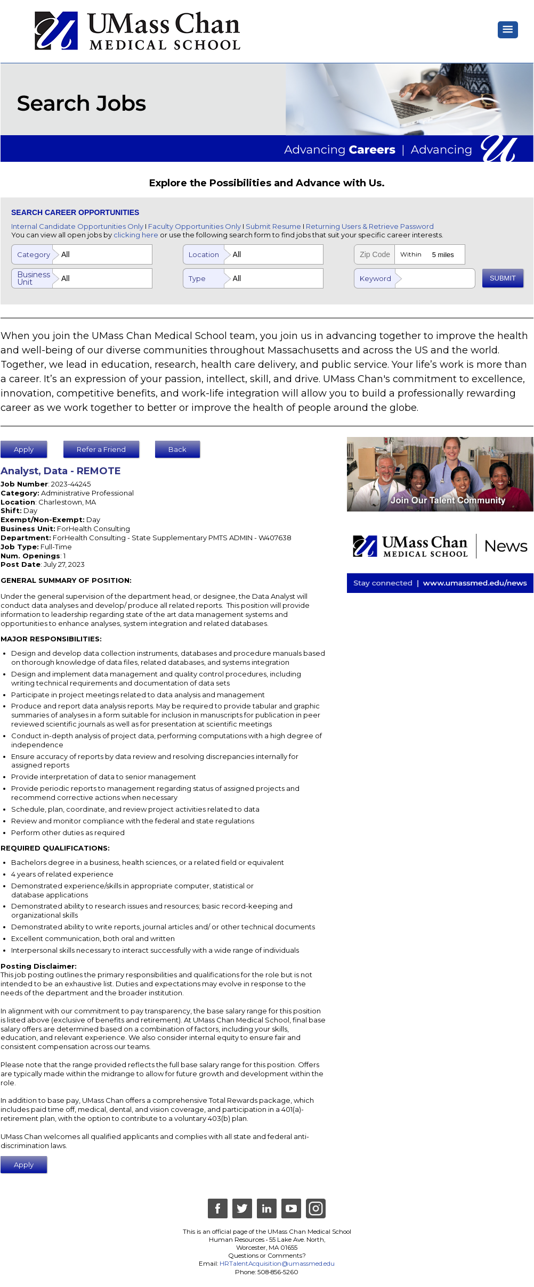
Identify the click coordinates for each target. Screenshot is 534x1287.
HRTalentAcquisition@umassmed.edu (277, 1263)
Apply (24, 449)
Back (177, 449)
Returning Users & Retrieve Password (370, 226)
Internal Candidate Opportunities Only (77, 226)
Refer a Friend (101, 449)
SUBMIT (503, 278)
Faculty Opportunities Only (194, 226)
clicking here (136, 234)
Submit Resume (273, 226)
